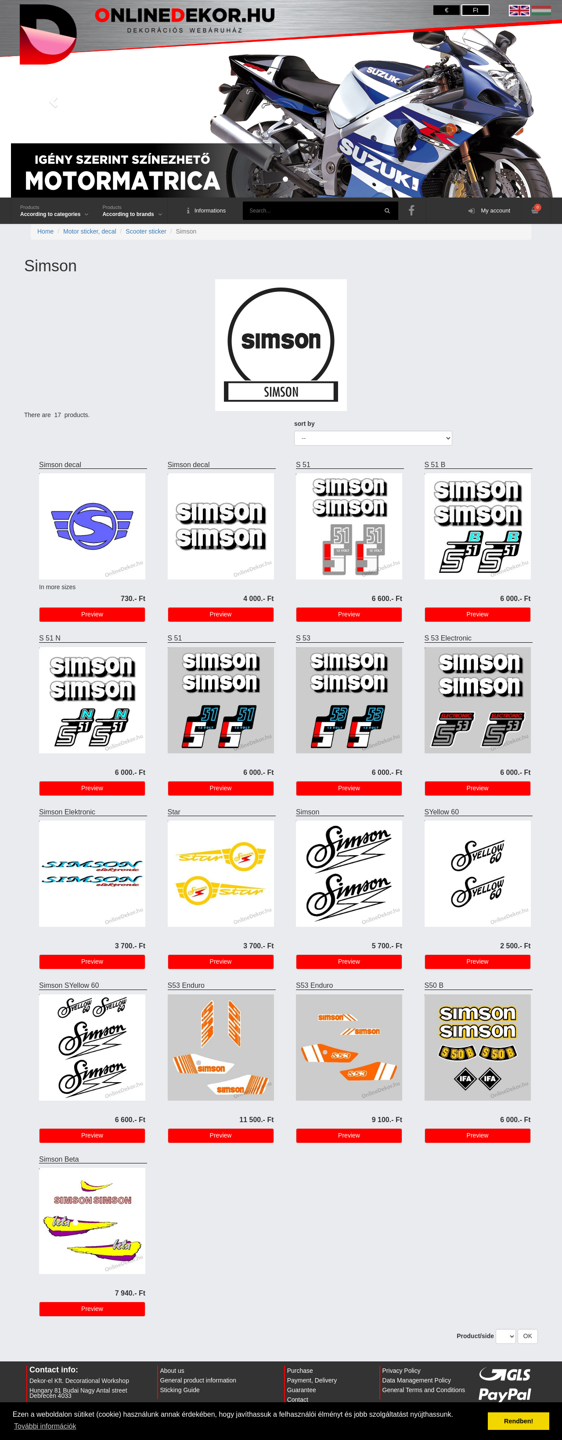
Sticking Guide (180, 1389)
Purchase (300, 1370)
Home (45, 231)
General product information (198, 1380)
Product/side (475, 1335)
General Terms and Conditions (423, 1389)
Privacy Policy (401, 1370)
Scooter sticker (146, 231)
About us (172, 1370)
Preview (92, 614)
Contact (297, 1399)
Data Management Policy (416, 1380)
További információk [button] (45, 1426)
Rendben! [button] (518, 1421)
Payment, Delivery (312, 1380)
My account (489, 211)
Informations (206, 211)
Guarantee (301, 1389)
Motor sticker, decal (89, 231)
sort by (304, 423)
